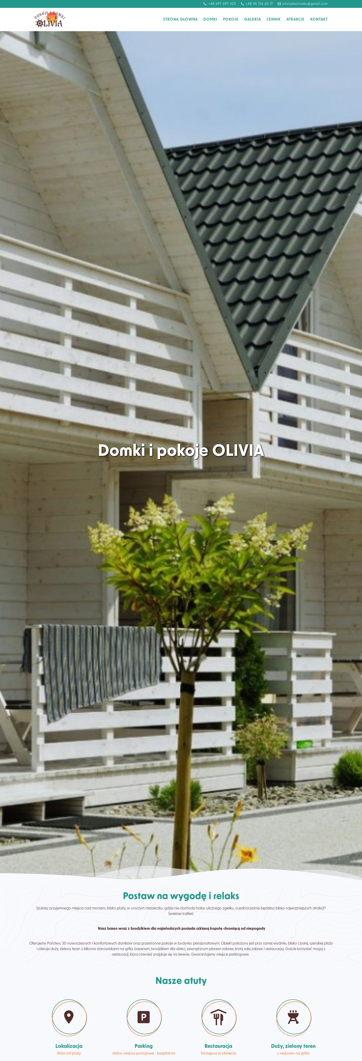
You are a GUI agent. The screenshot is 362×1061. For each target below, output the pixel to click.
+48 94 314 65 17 (257, 4)
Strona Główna (180, 19)
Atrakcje (296, 19)
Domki (210, 19)
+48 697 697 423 (219, 4)
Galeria (252, 19)
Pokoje (230, 19)
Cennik (274, 19)
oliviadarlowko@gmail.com (303, 4)
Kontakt (319, 19)
